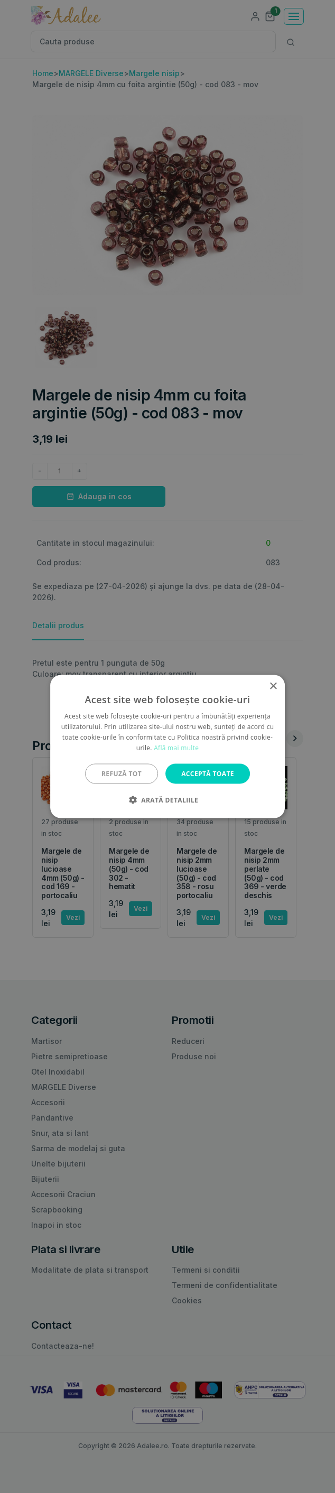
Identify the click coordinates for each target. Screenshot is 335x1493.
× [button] (273, 686)
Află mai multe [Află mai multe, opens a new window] (176, 747)
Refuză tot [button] (121, 773)
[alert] (167, 746)
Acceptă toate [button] (207, 773)
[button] (167, 799)
